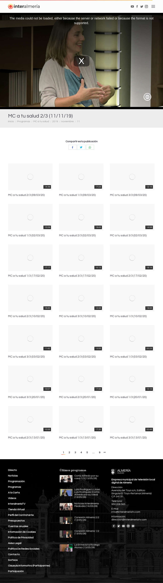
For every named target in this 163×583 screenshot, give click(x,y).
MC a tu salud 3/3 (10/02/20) (77, 316)
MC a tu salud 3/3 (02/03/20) (128, 235)
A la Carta (14, 492)
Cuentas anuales (18, 526)
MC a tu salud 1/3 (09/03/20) (77, 195)
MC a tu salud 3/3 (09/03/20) (128, 195)
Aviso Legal (14, 543)
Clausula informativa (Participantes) (29, 565)
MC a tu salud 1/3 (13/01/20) (77, 437)
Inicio (11, 121)
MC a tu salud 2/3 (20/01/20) (77, 397)
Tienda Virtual (16, 509)
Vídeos (12, 498)
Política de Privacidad (20, 537)
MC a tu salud (41, 121)
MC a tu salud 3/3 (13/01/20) (128, 437)
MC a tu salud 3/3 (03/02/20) (26, 356)
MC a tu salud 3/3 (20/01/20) (26, 397)
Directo (12, 470)
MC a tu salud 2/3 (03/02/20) (77, 356)
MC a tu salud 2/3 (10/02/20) (26, 316)
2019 (55, 121)
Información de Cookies (22, 532)
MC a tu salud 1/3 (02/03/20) (26, 235)
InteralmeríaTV (16, 504)
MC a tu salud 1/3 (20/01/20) (128, 397)
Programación (16, 481)
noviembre (67, 121)
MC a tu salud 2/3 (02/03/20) (77, 235)
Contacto (14, 554)
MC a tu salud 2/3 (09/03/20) (26, 195)
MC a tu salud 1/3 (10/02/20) (128, 316)
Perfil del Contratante (21, 515)
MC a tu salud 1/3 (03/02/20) (128, 356)
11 (78, 121)
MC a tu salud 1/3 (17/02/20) (26, 275)
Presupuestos (16, 520)
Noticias (13, 475)
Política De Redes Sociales (23, 549)
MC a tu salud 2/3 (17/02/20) (128, 275)
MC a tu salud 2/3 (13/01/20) (26, 437)
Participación (16, 571)
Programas (23, 121)
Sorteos (13, 560)
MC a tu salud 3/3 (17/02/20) (77, 275)
